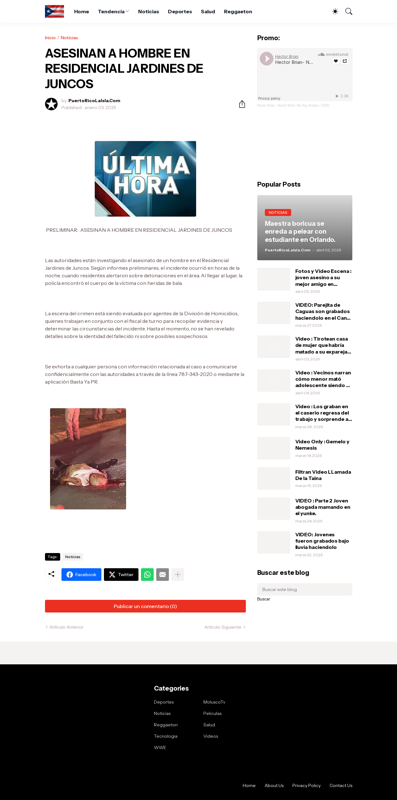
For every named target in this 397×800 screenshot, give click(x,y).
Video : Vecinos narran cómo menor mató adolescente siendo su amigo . (323, 379)
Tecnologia (165, 736)
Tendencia (111, 11)
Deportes (180, 11)
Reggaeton (238, 11)
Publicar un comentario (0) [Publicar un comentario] (145, 606)
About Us (274, 785)
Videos (210, 736)
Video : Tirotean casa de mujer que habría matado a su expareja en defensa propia (321, 345)
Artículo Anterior (66, 627)
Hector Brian (266, 105)
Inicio (50, 37)
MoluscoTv (214, 702)
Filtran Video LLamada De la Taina (323, 475)
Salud (208, 11)
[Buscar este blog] (304, 589)
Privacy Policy (306, 785)
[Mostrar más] (177, 574)
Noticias (148, 11)
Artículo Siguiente (222, 627)
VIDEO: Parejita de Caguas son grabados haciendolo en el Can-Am (322, 311)
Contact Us (341, 785)
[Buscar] (346, 11)
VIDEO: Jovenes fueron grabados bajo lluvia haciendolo (322, 541)
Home (81, 11)
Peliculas (212, 713)
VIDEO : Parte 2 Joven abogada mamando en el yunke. (323, 507)
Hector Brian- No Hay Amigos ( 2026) (303, 105)
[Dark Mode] (332, 11)
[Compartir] (239, 104)
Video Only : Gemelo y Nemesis (322, 444)
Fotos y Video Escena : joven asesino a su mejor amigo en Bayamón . (323, 277)
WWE (160, 747)
